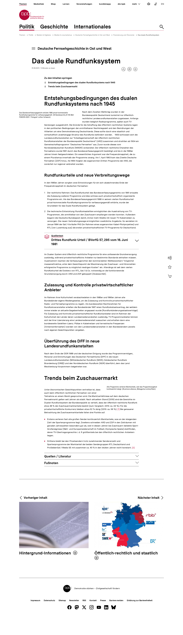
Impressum (35, 630)
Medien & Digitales (44, 35)
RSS (84, 630)
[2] (133, 476)
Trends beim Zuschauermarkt (62, 86)
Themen (22, 35)
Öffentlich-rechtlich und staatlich (126, 582)
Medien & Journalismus (63, 35)
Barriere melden (116, 630)
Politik (31, 35)
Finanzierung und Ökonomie (123, 35)
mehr (136, 4)
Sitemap (62, 630)
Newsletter (74, 630)
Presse (103, 630)
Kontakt (93, 630)
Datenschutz (49, 630)
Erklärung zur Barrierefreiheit (139, 630)
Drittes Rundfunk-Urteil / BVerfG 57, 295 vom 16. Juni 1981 (89, 256)
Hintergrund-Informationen (45, 582)
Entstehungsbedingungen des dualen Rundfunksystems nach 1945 (81, 82)
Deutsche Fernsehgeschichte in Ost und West (92, 35)
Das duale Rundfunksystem (148, 35)
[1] (62, 438)
